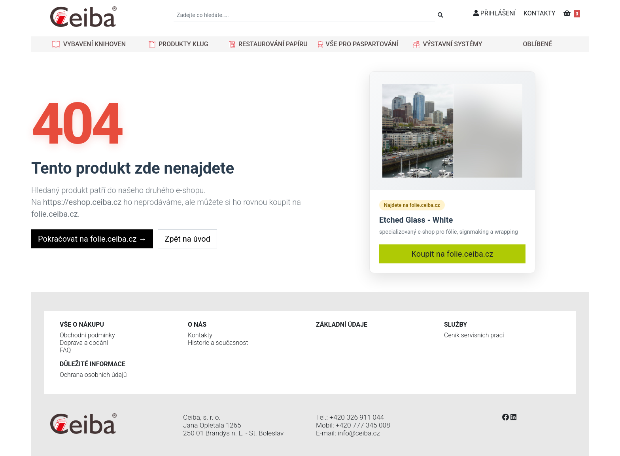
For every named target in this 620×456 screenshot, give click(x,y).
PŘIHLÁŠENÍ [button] (494, 13)
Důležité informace (92, 364)
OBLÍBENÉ (537, 44)
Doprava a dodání (84, 342)
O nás (197, 324)
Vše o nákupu (82, 324)
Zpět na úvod (187, 239)
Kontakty (200, 335)
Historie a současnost (218, 342)
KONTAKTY (540, 13)
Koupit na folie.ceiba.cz (452, 254)
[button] (89, 44)
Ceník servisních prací (474, 335)
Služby (455, 324)
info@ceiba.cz (359, 433)
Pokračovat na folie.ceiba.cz (92, 239)
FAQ (65, 350)
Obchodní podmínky (87, 335)
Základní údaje (341, 324)
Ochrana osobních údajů (93, 374)
